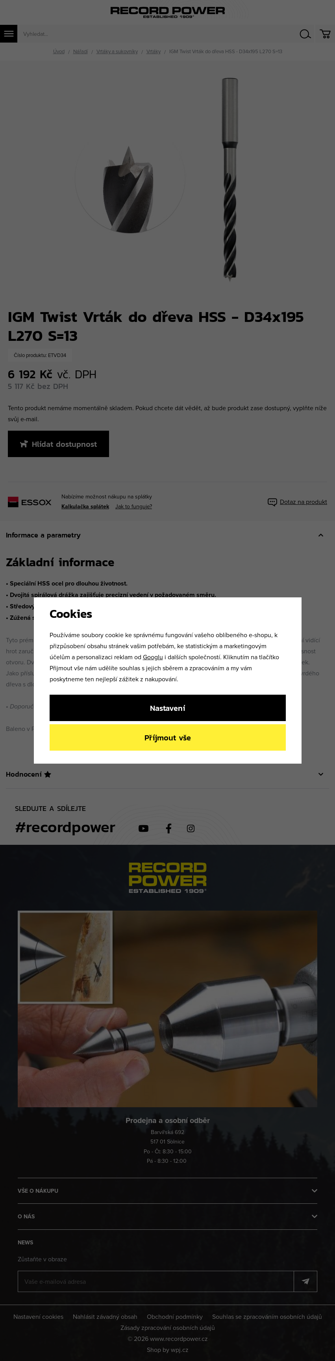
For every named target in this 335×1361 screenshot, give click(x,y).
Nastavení (167, 708)
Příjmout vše (167, 737)
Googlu (153, 657)
